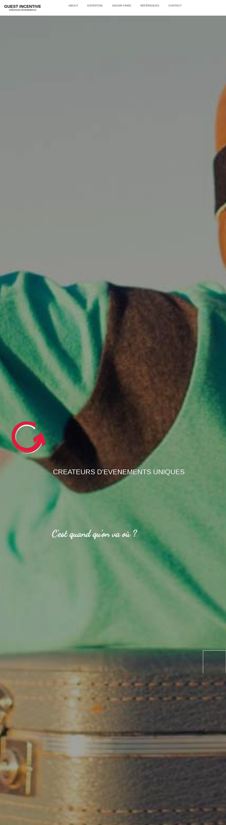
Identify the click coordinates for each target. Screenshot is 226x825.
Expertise (95, 5)
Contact (175, 5)
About (73, 5)
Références (149, 5)
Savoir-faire (121, 5)
